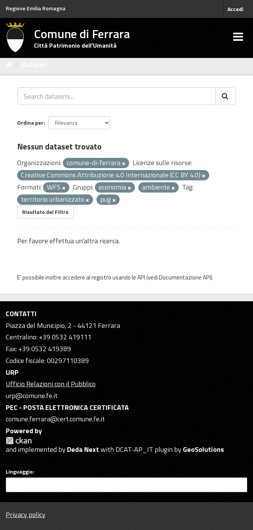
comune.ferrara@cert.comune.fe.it (55, 419)
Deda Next (83, 449)
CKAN (19, 441)
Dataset (34, 64)
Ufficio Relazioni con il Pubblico (51, 384)
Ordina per (30, 123)
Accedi (235, 9)
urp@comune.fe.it (32, 395)
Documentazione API (185, 277)
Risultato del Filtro (45, 212)
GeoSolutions (203, 449)
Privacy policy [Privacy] (25, 514)
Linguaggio (19, 471)
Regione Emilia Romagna (36, 8)
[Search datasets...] (116, 96)
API (141, 277)
